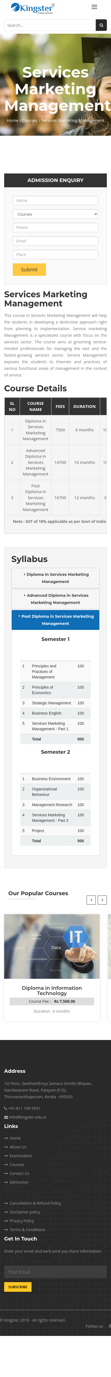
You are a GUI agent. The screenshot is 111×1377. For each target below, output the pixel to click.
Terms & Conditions (24, 1229)
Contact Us (16, 1173)
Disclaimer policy (22, 1212)
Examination (18, 1155)
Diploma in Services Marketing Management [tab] (55, 578)
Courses (31, 120)
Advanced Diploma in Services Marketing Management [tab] (55, 599)
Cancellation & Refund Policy (32, 1203)
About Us (15, 1146)
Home (14, 120)
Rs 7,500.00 (64, 1001)
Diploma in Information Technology (52, 990)
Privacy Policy (19, 1220)
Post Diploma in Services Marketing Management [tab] (55, 620)
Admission (16, 1182)
